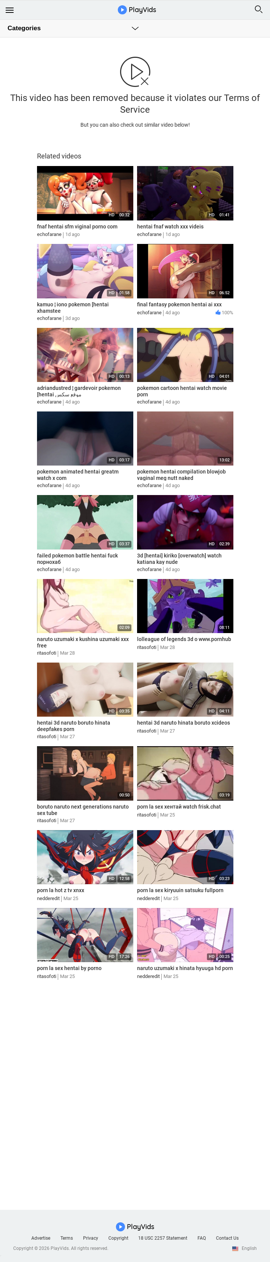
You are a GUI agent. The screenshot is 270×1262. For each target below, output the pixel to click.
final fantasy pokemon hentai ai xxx (179, 304)
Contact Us (227, 1238)
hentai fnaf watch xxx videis (170, 227)
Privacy (90, 1238)
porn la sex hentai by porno (69, 968)
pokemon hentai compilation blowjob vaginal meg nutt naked (181, 475)
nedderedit (48, 898)
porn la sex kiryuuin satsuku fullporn (180, 890)
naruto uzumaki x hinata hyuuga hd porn (185, 968)
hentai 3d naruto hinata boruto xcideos (183, 723)
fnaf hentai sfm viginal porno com (77, 227)
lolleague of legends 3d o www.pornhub (184, 639)
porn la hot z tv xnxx (60, 890)
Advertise (40, 1238)
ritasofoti (46, 653)
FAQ (201, 1238)
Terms (66, 1238)
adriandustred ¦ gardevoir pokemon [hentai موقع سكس (79, 391)
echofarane (49, 234)
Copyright (118, 1238)
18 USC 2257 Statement (162, 1238)
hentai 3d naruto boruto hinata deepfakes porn (73, 726)
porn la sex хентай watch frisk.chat (179, 807)
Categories (24, 28)
